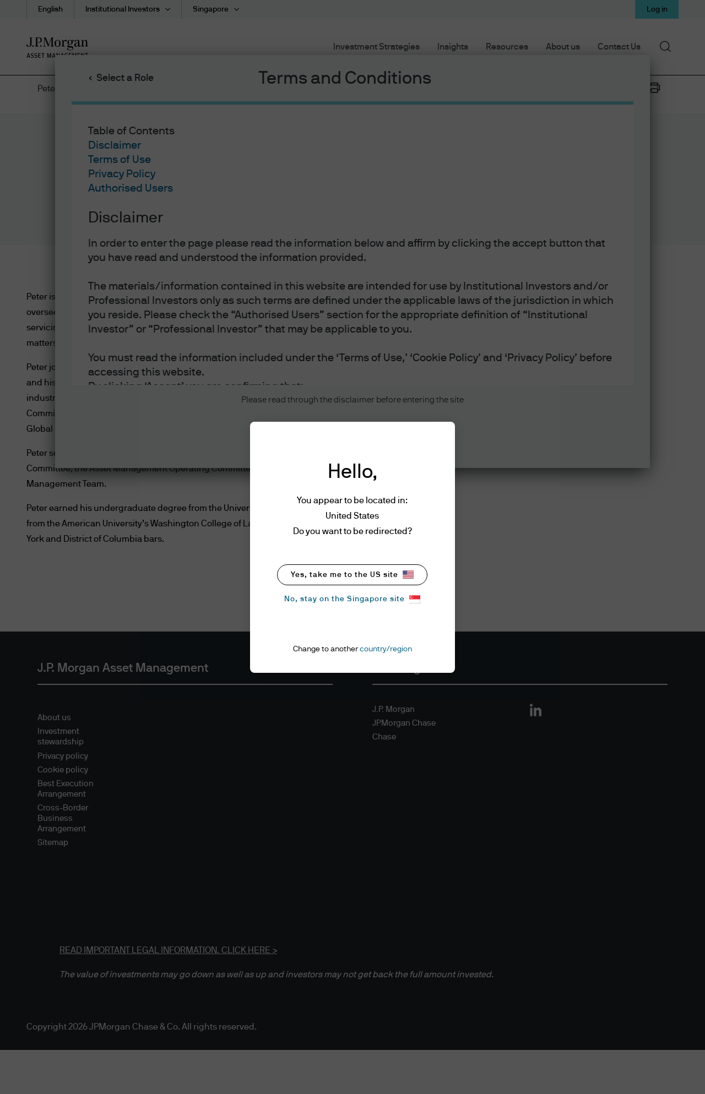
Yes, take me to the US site (352, 574)
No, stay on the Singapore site (352, 599)
